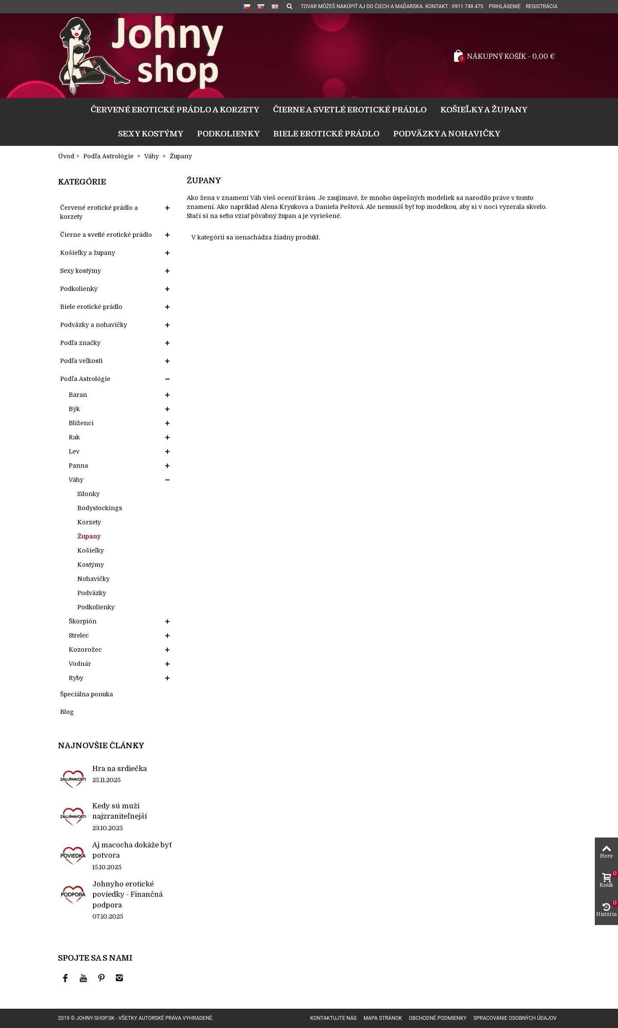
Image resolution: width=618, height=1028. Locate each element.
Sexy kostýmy (150, 133)
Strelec (79, 635)
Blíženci (81, 423)
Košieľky (90, 550)
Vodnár (80, 663)
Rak (74, 437)
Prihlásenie (505, 6)
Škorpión (83, 621)
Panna (78, 465)
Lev (74, 451)
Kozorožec (85, 649)
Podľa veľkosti (81, 360)
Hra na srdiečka (119, 769)
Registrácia (541, 6)
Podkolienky (228, 133)
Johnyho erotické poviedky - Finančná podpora (127, 894)
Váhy (76, 479)
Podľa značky (80, 342)
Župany (88, 536)
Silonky (88, 493)
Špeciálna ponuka (86, 694)
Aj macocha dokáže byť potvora (132, 850)
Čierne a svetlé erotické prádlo (350, 109)
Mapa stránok (383, 1018)
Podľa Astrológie (85, 378)
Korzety (89, 522)
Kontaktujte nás (333, 1018)
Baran (78, 394)
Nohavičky (93, 578)
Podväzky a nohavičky (446, 133)
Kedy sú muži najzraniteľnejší (119, 811)
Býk (74, 408)
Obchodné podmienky (438, 1018)
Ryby (76, 677)
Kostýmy (90, 564)
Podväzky (91, 593)
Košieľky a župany (483, 109)
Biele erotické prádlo (326, 133)
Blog (67, 711)
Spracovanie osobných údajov (515, 1018)
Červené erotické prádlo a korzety (175, 109)
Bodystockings (99, 508)
